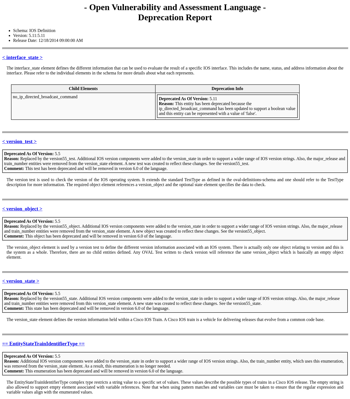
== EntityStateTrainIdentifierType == (43, 343)
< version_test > (19, 141)
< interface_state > (22, 57)
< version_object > (22, 209)
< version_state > (20, 281)
